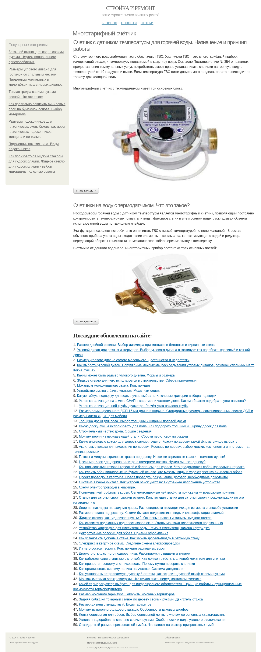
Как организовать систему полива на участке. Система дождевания (132, 569)
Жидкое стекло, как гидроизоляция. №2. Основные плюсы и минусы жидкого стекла (145, 518)
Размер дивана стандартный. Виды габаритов (115, 604)
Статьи (147, 22)
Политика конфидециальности (102, 643)
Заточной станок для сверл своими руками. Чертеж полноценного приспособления (36, 57)
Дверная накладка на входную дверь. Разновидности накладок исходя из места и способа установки (158, 507)
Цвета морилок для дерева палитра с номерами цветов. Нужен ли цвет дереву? (142, 462)
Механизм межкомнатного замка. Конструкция (113, 385)
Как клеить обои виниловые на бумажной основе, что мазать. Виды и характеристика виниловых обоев (160, 472)
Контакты (91, 638)
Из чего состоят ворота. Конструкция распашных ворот (122, 548)
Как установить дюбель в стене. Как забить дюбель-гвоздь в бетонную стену (139, 538)
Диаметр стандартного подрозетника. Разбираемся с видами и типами (134, 553)
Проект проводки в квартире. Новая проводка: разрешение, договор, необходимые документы (153, 477)
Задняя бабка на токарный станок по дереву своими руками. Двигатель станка (141, 599)
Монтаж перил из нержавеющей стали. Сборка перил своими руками (133, 436)
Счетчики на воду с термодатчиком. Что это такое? (131, 205)
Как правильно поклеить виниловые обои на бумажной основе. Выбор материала (37, 109)
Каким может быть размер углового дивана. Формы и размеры (126, 375)
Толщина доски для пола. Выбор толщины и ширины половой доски (132, 421)
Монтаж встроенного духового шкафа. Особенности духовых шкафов (133, 609)
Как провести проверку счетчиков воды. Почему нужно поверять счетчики (137, 563)
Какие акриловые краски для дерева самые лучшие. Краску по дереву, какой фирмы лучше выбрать (158, 441)
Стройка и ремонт (130, 8)
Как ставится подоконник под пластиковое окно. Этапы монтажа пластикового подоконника (151, 523)
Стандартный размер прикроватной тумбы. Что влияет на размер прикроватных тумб (146, 625)
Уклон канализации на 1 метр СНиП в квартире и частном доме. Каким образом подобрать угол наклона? (162, 401)
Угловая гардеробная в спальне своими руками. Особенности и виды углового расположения (152, 619)
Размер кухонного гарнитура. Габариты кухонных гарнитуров (126, 594)
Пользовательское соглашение (113, 638)
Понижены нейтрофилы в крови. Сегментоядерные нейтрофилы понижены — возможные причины (157, 492)
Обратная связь (173, 638)
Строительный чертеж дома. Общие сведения (115, 431)
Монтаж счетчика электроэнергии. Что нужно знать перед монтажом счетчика (140, 579)
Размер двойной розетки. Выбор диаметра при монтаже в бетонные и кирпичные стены (146, 345)
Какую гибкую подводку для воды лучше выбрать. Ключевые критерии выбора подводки (146, 395)
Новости (129, 22)
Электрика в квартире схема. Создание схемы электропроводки (129, 543)
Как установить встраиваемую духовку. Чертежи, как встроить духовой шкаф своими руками (152, 574)
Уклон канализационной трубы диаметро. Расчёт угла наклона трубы (133, 406)
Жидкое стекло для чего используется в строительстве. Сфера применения (137, 380)
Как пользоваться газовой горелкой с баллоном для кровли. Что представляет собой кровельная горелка (161, 467)
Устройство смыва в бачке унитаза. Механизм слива (118, 390)
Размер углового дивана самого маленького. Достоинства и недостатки (133, 360)
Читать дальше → (86, 190)
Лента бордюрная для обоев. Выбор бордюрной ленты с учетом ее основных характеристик (152, 614)
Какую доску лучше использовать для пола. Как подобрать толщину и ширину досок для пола (153, 426)
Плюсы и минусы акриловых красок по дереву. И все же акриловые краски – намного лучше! (152, 457)
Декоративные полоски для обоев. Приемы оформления (123, 533)
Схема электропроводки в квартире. (107, 487)
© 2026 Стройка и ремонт (22, 638)
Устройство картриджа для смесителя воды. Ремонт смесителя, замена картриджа (144, 528)
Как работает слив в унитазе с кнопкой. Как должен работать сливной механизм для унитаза (152, 558)
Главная (109, 22)
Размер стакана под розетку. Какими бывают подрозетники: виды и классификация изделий (151, 513)
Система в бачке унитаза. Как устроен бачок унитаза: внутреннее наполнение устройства (149, 482)
